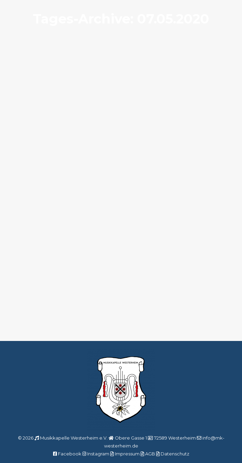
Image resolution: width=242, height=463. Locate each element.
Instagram (98, 453)
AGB (150, 453)
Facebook (69, 453)
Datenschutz (175, 453)
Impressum (127, 453)
